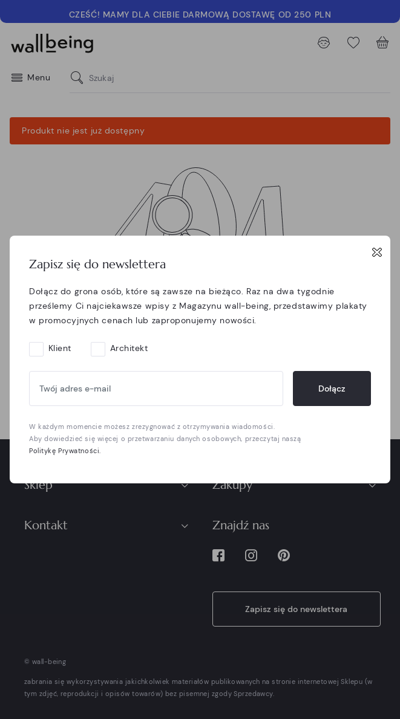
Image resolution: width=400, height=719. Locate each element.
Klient (59, 348)
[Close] (377, 252)
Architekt (129, 348)
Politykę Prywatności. (65, 451)
